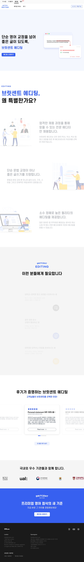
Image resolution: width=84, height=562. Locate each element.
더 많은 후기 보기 (42, 443)
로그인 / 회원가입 (76, 6)
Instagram (78, 529)
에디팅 (16, 1)
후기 (24, 6)
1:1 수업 (4, 1)
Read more (40, 429)
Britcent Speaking (69, 529)
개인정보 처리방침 (19, 556)
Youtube (74, 529)
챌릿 (21, 1)
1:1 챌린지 (10, 1)
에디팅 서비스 (17, 6)
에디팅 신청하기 (8, 54)
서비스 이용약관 (7, 556)
